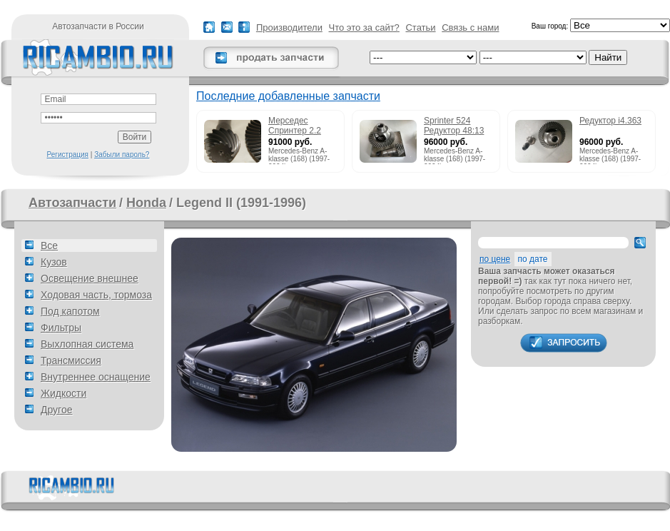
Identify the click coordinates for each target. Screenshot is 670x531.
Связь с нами (470, 27)
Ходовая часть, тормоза (96, 294)
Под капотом (70, 311)
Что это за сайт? (364, 27)
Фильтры (61, 327)
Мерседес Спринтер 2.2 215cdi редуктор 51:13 (300, 126)
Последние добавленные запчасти (288, 96)
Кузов (54, 262)
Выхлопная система (87, 344)
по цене (494, 259)
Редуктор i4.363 (610, 121)
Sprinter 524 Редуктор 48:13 (454, 126)
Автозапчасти (72, 203)
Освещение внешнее (89, 278)
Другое (56, 409)
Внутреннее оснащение (96, 377)
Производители (289, 27)
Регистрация (67, 154)
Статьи (420, 27)
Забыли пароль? (121, 154)
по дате (533, 259)
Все (49, 245)
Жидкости (63, 393)
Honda (146, 203)
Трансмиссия (71, 360)
